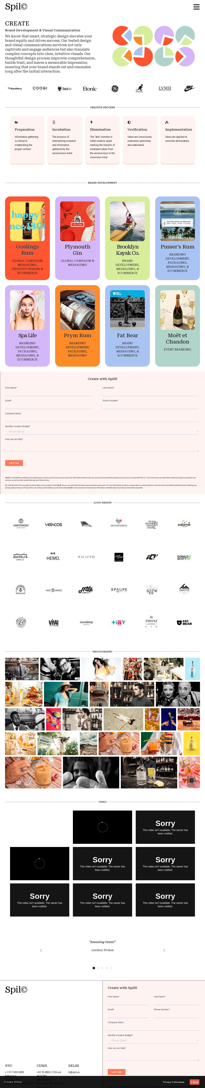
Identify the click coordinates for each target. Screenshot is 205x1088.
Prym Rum (77, 336)
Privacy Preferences (173, 1082)
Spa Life (27, 336)
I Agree (194, 1082)
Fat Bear (127, 336)
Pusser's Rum (177, 247)
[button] (41, 950)
